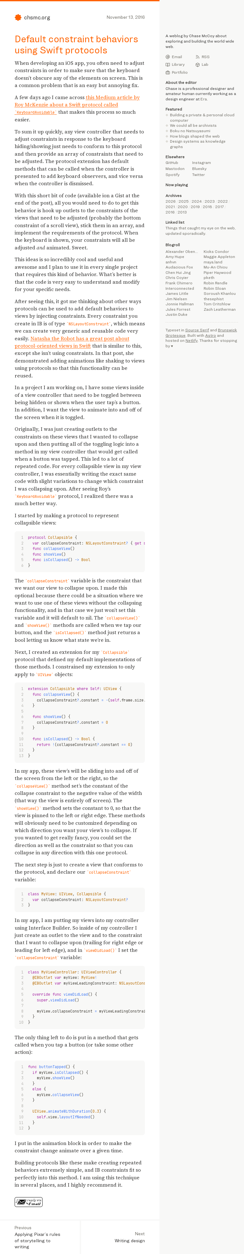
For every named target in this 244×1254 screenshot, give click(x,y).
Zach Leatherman (220, 309)
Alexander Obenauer (183, 251)
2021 (170, 207)
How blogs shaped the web (195, 136)
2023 (210, 201)
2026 (171, 201)
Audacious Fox (179, 267)
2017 (219, 207)
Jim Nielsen (176, 299)
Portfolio (177, 72)
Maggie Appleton (219, 256)
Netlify (192, 340)
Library (175, 64)
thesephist (214, 299)
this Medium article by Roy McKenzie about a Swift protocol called (77, 104)
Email (174, 57)
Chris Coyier (177, 277)
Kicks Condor (216, 251)
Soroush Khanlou (220, 293)
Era (203, 99)
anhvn (171, 262)
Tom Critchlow (217, 304)
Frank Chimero (179, 283)
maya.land (213, 262)
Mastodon (175, 168)
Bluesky (199, 168)
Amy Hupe (175, 256)
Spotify (173, 175)
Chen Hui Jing (178, 272)
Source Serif (197, 330)
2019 (195, 207)
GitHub (172, 162)
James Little (177, 293)
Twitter (198, 175)
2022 (223, 201)
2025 (184, 201)
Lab (201, 64)
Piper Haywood (217, 272)
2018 (207, 207)
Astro (210, 335)
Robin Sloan (215, 288)
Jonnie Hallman (180, 304)
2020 (183, 207)
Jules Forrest (178, 309)
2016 (170, 212)
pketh (209, 277)
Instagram (201, 162)
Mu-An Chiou (215, 267)
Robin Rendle (215, 283)
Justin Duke (176, 314)
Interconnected (180, 288)
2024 (197, 201)
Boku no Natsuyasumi (190, 131)
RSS (202, 57)
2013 (182, 212)
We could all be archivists (193, 125)
